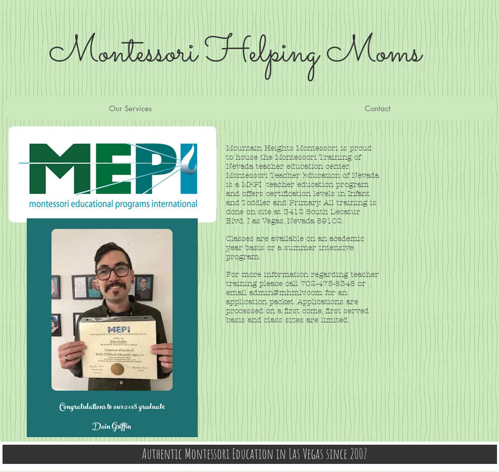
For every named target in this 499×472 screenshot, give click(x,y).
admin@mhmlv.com (285, 292)
